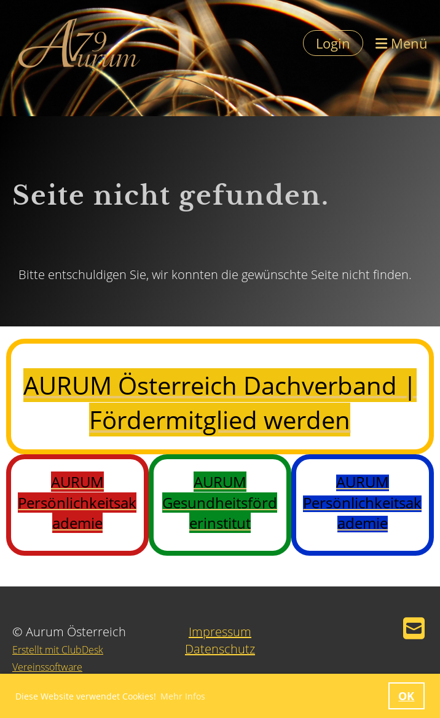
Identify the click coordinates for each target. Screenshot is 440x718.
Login (333, 43)
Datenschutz (220, 649)
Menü (401, 43)
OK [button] (406, 695)
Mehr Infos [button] (182, 696)
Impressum (220, 631)
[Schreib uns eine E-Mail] (414, 628)
